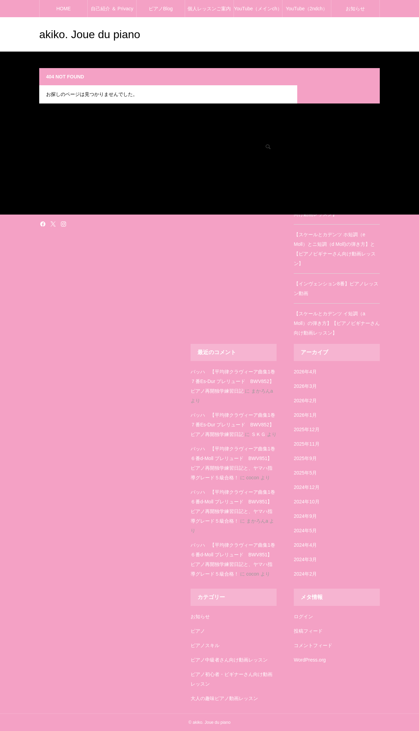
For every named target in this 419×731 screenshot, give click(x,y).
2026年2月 (305, 400)
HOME (63, 8)
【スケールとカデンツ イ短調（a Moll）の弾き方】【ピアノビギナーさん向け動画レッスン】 (337, 323)
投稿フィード (308, 631)
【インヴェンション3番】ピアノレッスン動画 (336, 169)
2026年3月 (305, 386)
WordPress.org (310, 660)
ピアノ (198, 631)
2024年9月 (305, 516)
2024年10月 (307, 501)
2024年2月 (305, 574)
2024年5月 (305, 530)
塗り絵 (45, 198)
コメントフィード (313, 645)
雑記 (43, 208)
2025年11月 (307, 444)
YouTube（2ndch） (306, 8)
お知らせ (355, 8)
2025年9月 (305, 458)
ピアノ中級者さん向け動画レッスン (229, 660)
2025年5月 (305, 473)
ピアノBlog (161, 8)
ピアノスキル (205, 645)
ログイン (303, 616)
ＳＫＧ (258, 434)
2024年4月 (305, 545)
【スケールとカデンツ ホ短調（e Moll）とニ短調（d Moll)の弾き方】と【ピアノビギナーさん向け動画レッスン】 (335, 249)
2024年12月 (307, 487)
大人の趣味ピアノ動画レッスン (224, 698)
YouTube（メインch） (258, 8)
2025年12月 (307, 429)
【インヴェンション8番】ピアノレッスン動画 (336, 288)
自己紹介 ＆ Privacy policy (112, 11)
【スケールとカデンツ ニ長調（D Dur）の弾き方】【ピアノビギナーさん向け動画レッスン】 (336, 204)
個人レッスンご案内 (209, 8)
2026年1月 (305, 415)
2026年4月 (305, 371)
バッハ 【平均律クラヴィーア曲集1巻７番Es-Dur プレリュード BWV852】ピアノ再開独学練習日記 (233, 381)
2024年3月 (305, 559)
